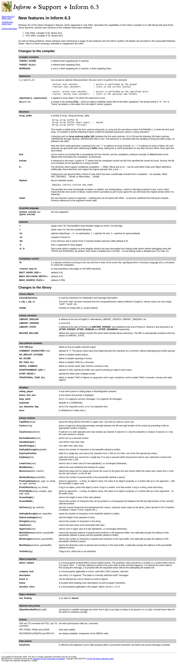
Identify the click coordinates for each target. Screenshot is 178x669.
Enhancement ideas (9, 29)
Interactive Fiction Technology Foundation (49, 663)
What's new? (7, 18)
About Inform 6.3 (8, 16)
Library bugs (6, 24)
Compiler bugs (7, 22)
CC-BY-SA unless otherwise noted (100, 663)
